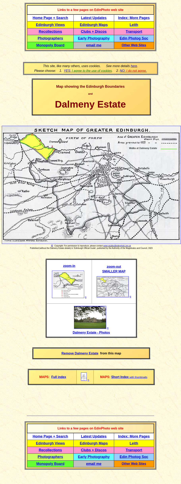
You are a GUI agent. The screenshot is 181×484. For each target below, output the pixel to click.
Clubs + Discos (94, 32)
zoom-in (69, 265)
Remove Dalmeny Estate (80, 353)
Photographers (50, 38)
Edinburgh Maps (94, 25)
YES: (88, 70)
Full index (58, 377)
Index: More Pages (134, 18)
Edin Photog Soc (134, 38)
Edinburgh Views (50, 25)
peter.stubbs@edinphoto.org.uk (117, 246)
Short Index (120, 377)
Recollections (50, 32)
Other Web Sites (134, 45)
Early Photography (94, 38)
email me (93, 45)
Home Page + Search (50, 18)
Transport (134, 32)
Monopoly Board (50, 45)
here (134, 66)
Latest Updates (94, 18)
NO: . (133, 70)
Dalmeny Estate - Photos (91, 332)
